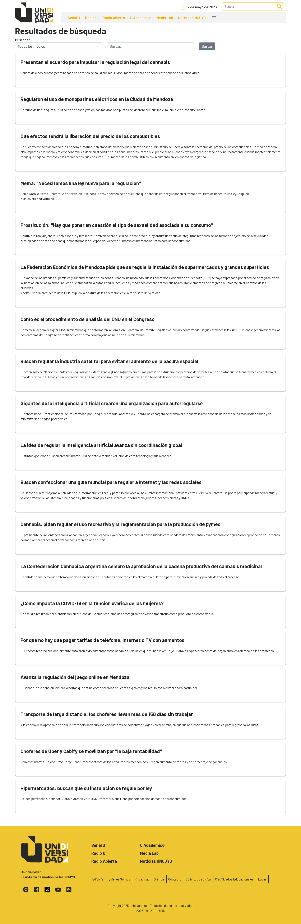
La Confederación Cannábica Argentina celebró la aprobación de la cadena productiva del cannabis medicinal (141, 566)
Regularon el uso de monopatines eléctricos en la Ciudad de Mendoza (96, 99)
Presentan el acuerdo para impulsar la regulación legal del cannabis (95, 62)
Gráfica (159, 879)
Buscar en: (23, 40)
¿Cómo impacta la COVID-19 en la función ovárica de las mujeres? (92, 603)
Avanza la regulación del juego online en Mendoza (74, 677)
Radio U (91, 17)
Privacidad (142, 879)
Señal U (74, 17)
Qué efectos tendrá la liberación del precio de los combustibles (90, 136)
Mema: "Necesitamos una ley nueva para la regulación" (80, 183)
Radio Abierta (114, 17)
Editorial (98, 879)
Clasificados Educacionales (234, 879)
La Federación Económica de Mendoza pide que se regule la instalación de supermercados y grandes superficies (144, 267)
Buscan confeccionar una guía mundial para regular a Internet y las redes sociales (111, 482)
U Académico (140, 17)
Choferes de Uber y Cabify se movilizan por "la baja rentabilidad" (91, 751)
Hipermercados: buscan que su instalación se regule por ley (86, 788)
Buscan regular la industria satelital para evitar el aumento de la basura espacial (109, 361)
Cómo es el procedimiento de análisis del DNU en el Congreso (87, 319)
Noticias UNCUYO (192, 17)
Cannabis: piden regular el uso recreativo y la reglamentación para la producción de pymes (120, 524)
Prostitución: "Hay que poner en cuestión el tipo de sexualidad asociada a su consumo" (116, 225)
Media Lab (164, 17)
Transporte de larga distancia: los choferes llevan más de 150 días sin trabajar (106, 714)
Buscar (207, 46)
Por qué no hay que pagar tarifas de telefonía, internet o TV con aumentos (102, 640)
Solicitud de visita (198, 879)
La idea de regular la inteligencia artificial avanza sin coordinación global (101, 445)
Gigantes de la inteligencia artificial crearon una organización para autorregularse (111, 403)
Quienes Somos (119, 879)
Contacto (174, 879)
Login (262, 879)
